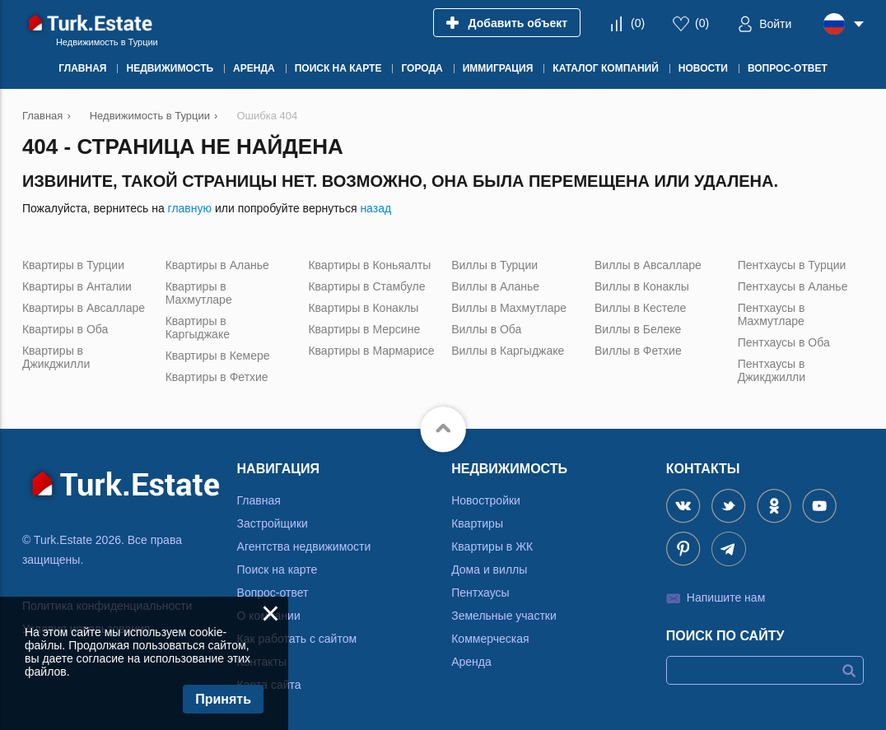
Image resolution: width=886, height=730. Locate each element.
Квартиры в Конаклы (363, 307)
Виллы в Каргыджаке (507, 350)
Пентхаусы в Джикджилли (771, 370)
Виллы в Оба (486, 329)
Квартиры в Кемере (218, 355)
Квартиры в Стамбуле (366, 286)
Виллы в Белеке (638, 329)
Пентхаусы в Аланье (793, 286)
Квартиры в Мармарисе (371, 350)
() (638, 23)
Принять (223, 699)
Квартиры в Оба (65, 329)
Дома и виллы (489, 569)
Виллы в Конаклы (642, 286)
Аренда (471, 661)
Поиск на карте (277, 569)
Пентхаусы (480, 592)
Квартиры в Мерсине (364, 329)
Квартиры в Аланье (217, 265)
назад (375, 208)
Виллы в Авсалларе (648, 265)
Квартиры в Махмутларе (199, 293)
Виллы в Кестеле (640, 307)
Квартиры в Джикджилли (56, 357)
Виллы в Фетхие (638, 350)
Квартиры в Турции (73, 265)
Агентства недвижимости (304, 546)
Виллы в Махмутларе (509, 307)
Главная (259, 500)
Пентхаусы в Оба (784, 342)
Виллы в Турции (494, 265)
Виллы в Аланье (495, 286)
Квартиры (477, 523)
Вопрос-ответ (273, 592)
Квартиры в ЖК (492, 546)
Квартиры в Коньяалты (369, 265)
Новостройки (485, 500)
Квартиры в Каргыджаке (198, 327)
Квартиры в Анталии (77, 286)
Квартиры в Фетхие (217, 377)
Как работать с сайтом (297, 638)
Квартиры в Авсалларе (83, 307)
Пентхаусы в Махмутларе (771, 314)
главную (190, 208)
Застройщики (272, 523)
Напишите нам (726, 597)
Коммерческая (490, 638)
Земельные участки (504, 615)
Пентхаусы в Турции (792, 265)
